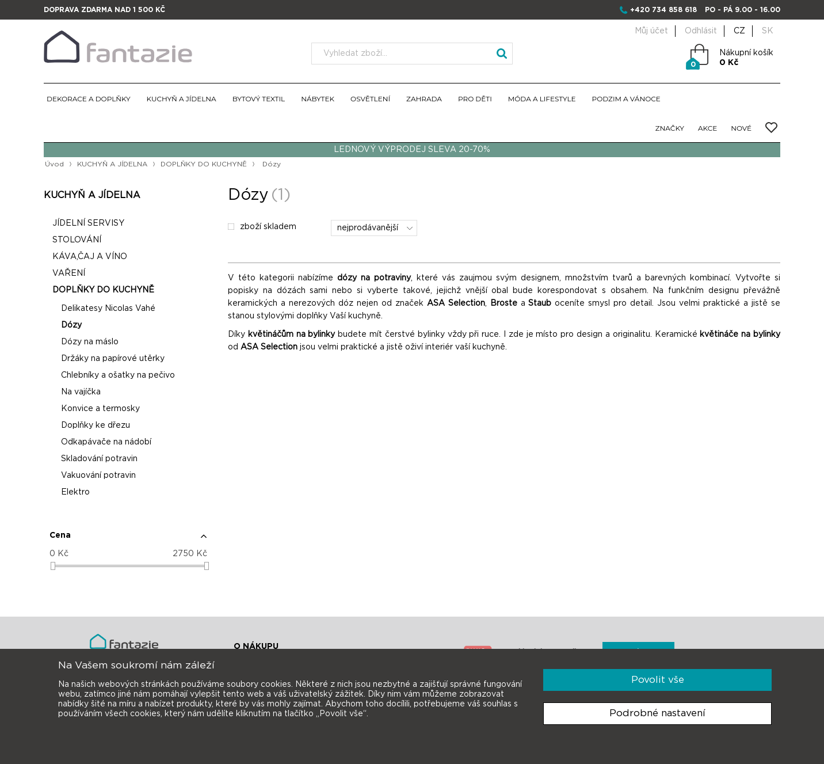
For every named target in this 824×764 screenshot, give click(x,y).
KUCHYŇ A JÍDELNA (181, 98)
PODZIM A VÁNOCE (626, 98)
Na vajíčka (81, 392)
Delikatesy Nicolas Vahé (108, 309)
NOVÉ (741, 128)
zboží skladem (262, 227)
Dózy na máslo (90, 342)
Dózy (71, 325)
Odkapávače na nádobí (106, 442)
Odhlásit (701, 31)
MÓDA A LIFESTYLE (542, 98)
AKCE (707, 128)
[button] (128, 540)
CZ (739, 31)
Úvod (54, 164)
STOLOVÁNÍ (76, 240)
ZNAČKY (669, 128)
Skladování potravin (99, 459)
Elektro (75, 492)
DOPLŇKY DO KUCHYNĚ (204, 164)
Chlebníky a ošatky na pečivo (118, 375)
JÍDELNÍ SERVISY (88, 223)
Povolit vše (657, 680)
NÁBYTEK (317, 98)
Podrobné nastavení (657, 713)
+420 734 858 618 (663, 9)
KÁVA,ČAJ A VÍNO (89, 257)
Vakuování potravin (98, 476)
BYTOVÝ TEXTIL (258, 98)
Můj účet (651, 31)
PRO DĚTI (475, 98)
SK (767, 31)
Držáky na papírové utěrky (113, 359)
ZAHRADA (424, 98)
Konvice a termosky (100, 409)
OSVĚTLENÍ (370, 98)
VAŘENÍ (68, 273)
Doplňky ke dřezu (95, 425)
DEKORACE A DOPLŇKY (89, 98)
